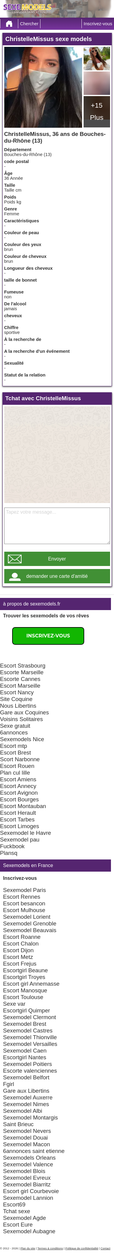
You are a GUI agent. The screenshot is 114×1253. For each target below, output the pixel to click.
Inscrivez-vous (98, 23)
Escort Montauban (23, 806)
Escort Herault (18, 813)
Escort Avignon (19, 793)
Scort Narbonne (20, 759)
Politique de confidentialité (81, 1248)
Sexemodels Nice (22, 739)
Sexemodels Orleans (29, 1157)
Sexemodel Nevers (27, 1131)
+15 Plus (96, 111)
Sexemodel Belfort (26, 1077)
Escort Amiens (18, 779)
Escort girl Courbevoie (31, 1191)
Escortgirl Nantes (24, 1057)
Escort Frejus (19, 963)
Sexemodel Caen (25, 1050)
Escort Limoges (19, 826)
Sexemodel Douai (25, 1137)
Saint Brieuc (18, 1124)
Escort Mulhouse (24, 910)
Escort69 (14, 1204)
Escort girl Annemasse (31, 984)
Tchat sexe (16, 1211)
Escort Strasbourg (22, 665)
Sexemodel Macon (26, 1144)
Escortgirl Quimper (26, 1010)
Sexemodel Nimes (26, 1104)
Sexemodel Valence (28, 1164)
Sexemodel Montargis (30, 1117)
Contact (105, 1248)
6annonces (14, 732)
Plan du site (27, 1248)
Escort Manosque (25, 990)
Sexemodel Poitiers (27, 1064)
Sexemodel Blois (24, 1171)
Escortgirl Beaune (25, 970)
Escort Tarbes (17, 819)
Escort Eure (18, 1224)
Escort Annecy (18, 786)
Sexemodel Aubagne (29, 1231)
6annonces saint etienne (33, 1151)
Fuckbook (12, 846)
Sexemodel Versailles (30, 1044)
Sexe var (14, 1004)
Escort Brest (15, 752)
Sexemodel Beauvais (29, 930)
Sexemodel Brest (24, 1024)
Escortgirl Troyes (24, 977)
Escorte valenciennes (30, 1070)
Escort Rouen (17, 766)
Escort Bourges (19, 799)
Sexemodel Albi (22, 1111)
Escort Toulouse (23, 997)
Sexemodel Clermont (29, 1017)
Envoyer (57, 558)
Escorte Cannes (20, 679)
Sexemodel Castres (28, 1030)
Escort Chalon (21, 943)
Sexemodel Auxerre (28, 1097)
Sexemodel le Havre (25, 833)
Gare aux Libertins (26, 1091)
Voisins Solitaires (21, 719)
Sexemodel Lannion (28, 1198)
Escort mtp (13, 746)
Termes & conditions (50, 1248)
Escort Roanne (21, 937)
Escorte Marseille (21, 672)
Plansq (8, 853)
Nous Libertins (18, 706)
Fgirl (8, 1084)
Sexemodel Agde (24, 1218)
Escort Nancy (17, 692)
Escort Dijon (18, 950)
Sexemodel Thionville (30, 1037)
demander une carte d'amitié (57, 576)
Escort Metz (18, 957)
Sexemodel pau (20, 839)
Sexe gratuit (15, 726)
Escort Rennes (21, 897)
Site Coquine (16, 699)
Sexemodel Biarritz (27, 1184)
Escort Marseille (20, 685)
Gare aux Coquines (24, 712)
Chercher (29, 23)
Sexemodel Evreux (27, 1178)
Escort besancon (24, 903)
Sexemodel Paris (24, 890)
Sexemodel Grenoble (29, 923)
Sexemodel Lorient (26, 917)
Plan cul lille (15, 772)
